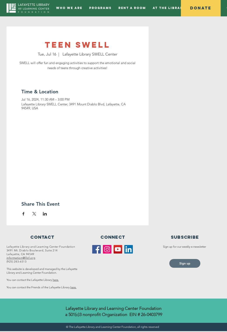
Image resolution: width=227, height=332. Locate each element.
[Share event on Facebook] (23, 214)
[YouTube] (118, 249)
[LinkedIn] (128, 249)
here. (56, 280)
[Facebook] (96, 249)
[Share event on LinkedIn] (45, 214)
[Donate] (201, 8)
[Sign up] (184, 263)
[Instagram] (107, 249)
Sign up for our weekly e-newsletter (185, 246)
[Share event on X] (34, 214)
